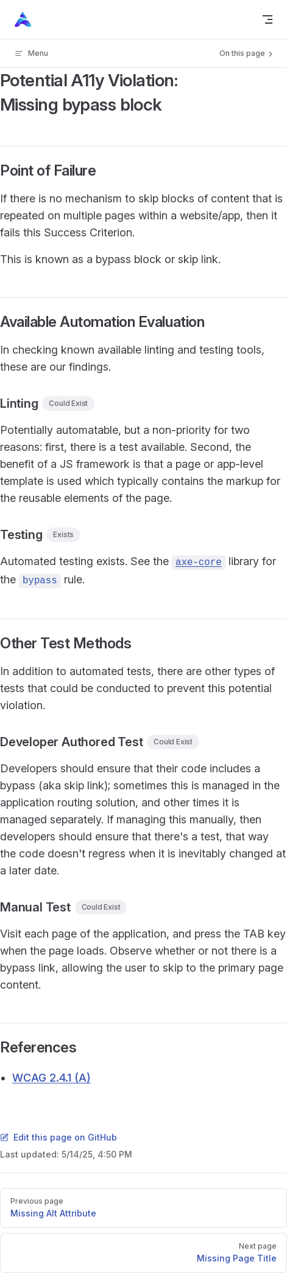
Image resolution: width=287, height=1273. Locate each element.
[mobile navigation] (267, 19)
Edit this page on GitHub (58, 1137)
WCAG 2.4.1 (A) (51, 1077)
